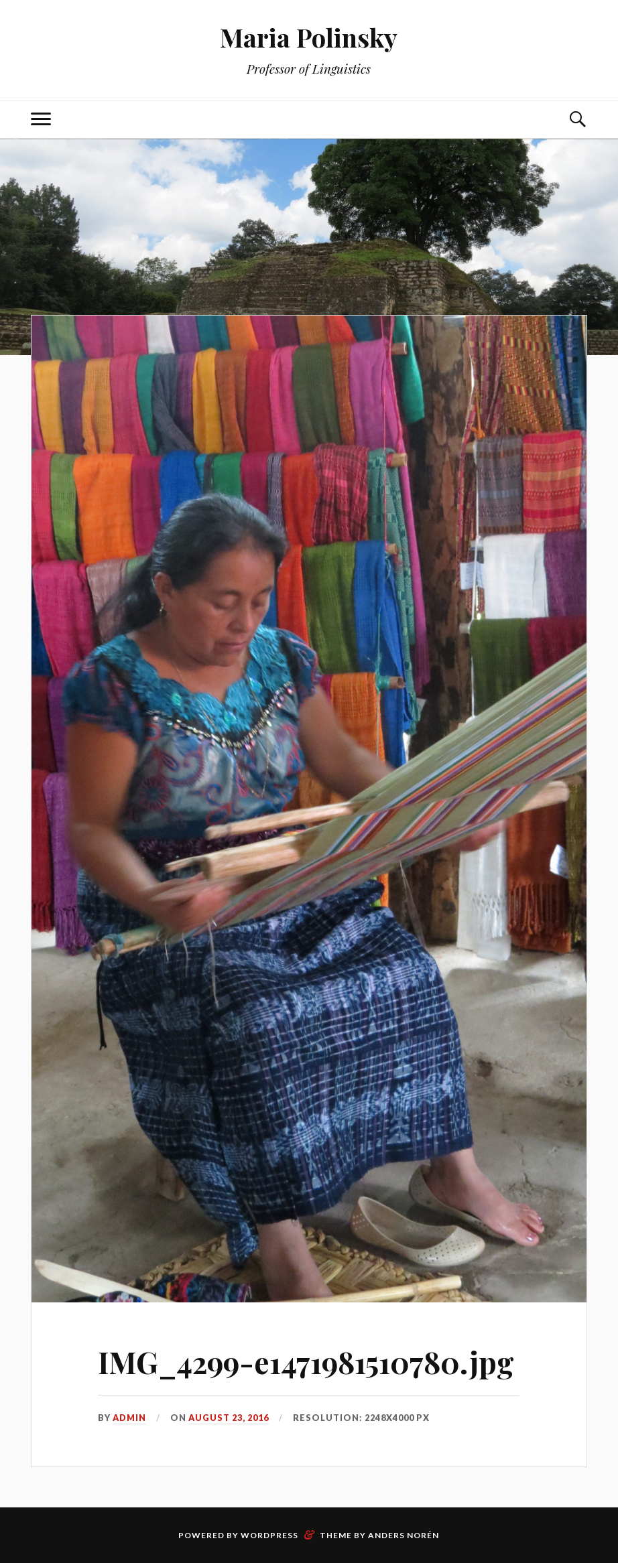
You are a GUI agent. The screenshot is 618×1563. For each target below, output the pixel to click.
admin (129, 1417)
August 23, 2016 (228, 1417)
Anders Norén (403, 1535)
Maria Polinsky (308, 37)
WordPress (269, 1535)
